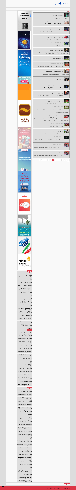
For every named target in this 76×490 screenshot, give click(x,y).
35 (48, 159)
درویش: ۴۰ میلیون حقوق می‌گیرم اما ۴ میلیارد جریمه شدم (54, 71)
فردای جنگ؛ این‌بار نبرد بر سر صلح (26, 474)
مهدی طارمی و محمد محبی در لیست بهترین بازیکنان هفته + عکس (53, 87)
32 (55, 159)
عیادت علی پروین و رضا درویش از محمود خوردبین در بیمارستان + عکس (53, 23)
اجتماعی (56, 9)
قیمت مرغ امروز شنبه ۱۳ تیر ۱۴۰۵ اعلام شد (24, 285)
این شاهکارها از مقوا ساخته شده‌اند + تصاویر (24, 450)
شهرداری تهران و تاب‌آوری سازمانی (26, 390)
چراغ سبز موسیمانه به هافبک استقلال (57, 138)
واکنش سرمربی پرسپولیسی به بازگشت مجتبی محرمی (55, 65)
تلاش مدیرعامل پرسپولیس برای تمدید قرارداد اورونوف (55, 101)
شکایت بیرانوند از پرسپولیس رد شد (58, 15)
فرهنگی (64, 9)
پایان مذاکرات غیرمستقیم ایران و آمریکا (25, 317)
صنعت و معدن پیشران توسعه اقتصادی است (24, 457)
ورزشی (53, 9)
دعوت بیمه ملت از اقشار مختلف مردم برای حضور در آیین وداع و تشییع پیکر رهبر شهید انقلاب (25, 304)
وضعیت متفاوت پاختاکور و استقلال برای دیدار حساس (55, 44)
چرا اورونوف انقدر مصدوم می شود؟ (58, 58)
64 (41, 159)
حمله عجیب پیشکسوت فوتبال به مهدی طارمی (56, 50)
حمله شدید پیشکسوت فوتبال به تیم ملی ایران (56, 108)
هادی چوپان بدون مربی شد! (59, 79)
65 (39, 159)
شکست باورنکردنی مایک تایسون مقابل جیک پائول (56, 93)
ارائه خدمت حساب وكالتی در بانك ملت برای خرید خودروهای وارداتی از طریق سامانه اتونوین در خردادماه (24, 429)
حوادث (50, 9)
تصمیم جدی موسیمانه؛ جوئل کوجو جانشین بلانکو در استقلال (54, 117)
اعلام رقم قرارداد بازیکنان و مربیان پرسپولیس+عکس (55, 125)
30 (60, 159)
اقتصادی (59, 9)
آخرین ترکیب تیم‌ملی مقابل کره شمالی (57, 131)
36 (46, 159)
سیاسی (62, 9)
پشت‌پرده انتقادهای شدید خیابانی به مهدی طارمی (56, 29)
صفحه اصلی (68, 9)
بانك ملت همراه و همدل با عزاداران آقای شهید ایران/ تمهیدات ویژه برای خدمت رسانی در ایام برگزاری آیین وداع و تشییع (25, 308)
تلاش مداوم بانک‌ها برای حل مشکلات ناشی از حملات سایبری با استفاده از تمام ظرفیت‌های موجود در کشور (25, 413)
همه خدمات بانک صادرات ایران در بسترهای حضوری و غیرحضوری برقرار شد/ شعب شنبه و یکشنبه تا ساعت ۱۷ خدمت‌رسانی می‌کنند (25, 477)
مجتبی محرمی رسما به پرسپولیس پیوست (57, 146)
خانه (69, 11)
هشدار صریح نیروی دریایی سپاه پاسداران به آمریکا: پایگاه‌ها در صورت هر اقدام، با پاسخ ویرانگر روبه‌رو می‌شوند (24, 436)
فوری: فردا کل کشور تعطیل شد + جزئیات (25, 292)
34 (50, 159)
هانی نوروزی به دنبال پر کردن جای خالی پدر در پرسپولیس (55, 37)
